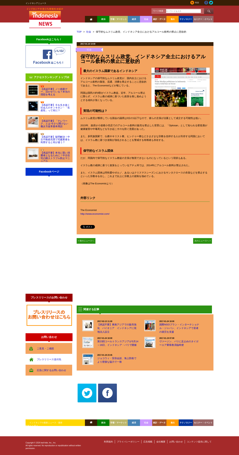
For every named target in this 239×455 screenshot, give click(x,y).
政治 (103, 19)
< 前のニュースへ (86, 241)
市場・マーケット (118, 19)
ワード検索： (159, 11)
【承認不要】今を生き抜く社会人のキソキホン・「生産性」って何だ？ (55, 108)
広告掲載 (147, 441)
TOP (79, 31)
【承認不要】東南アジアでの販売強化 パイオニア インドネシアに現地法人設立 (116, 328)
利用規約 (108, 441)
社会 (146, 19)
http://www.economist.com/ (95, 213)
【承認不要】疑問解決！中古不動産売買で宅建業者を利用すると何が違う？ (55, 139)
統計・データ (159, 19)
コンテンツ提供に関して (199, 441)
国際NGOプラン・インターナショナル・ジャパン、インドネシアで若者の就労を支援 (179, 328)
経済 (134, 19)
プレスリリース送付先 (49, 359)
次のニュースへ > (202, 241)
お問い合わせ (176, 441)
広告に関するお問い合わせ (51, 370)
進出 (173, 19)
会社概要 (160, 441)
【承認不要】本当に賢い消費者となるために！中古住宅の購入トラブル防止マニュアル (55, 156)
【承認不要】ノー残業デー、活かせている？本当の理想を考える (55, 92)
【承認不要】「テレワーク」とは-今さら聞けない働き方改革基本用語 (54, 124)
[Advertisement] (108, 273)
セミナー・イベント (203, 19)
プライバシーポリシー (128, 441)
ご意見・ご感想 (45, 348)
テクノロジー (186, 19)
